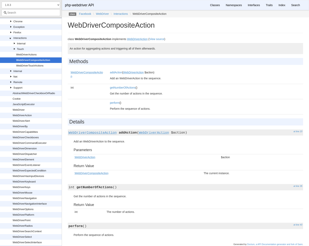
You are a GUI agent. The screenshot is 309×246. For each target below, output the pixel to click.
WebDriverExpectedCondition (29, 170)
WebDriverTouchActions (29, 65)
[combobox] (31, 12)
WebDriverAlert (21, 120)
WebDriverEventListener (26, 165)
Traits (269, 5)
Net (15, 76)
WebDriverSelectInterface (27, 242)
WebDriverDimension (25, 148)
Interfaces (254, 5)
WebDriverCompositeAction (33, 60)
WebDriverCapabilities (25, 131)
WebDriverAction (22, 115)
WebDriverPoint (22, 220)
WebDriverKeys (21, 187)
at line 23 (297, 131)
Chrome (17, 21)
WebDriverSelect (22, 236)
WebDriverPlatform (23, 214)
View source (156, 39)
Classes (215, 5)
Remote (17, 82)
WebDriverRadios (23, 225)
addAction (116, 72)
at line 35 (297, 186)
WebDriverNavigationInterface (30, 203)
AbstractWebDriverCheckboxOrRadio (34, 93)
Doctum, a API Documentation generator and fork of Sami (274, 244)
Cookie (16, 98)
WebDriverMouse (22, 192)
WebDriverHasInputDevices (28, 176)
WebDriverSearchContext (27, 231)
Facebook (85, 13)
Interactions (20, 37)
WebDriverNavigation (25, 198)
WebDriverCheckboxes (26, 137)
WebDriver (19, 109)
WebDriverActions (26, 54)
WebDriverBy (20, 126)
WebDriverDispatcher (25, 153)
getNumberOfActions (123, 87)
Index (281, 5)
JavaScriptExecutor (24, 104)
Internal (21, 43)
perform (114, 102)
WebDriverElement (23, 159)
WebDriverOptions (23, 209)
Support (17, 87)
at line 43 (297, 225)
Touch (20, 49)
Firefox (17, 32)
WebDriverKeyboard (24, 181)
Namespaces (234, 5)
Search (295, 5)
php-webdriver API (79, 5)
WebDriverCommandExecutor (30, 142)
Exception (19, 26)
